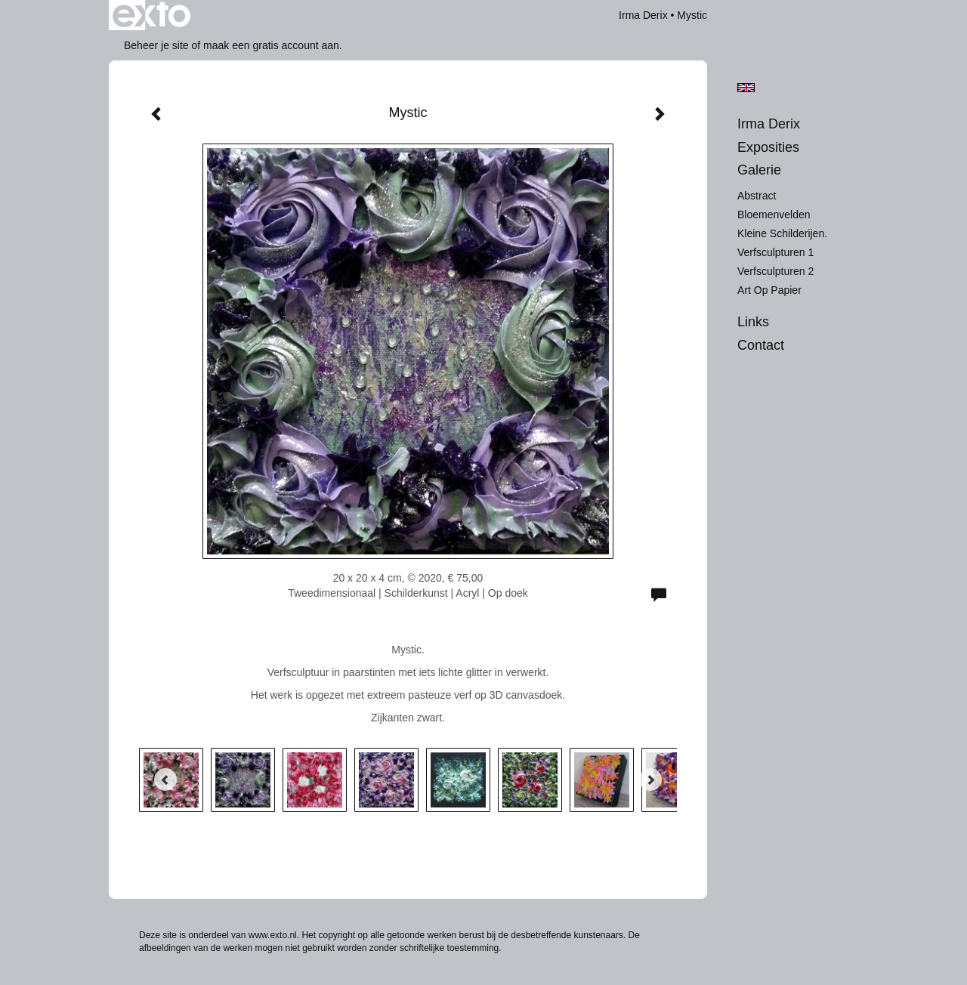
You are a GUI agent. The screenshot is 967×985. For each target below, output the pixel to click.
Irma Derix (643, 15)
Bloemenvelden (774, 214)
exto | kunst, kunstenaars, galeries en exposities (151, 15)
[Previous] (165, 779)
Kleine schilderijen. (782, 233)
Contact (760, 345)
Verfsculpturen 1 (775, 252)
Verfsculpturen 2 (775, 271)
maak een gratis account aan (271, 45)
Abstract (756, 196)
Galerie (759, 170)
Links (753, 321)
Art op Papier (769, 290)
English (746, 87)
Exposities (768, 147)
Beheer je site (156, 45)
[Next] (650, 779)
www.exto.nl (273, 935)
